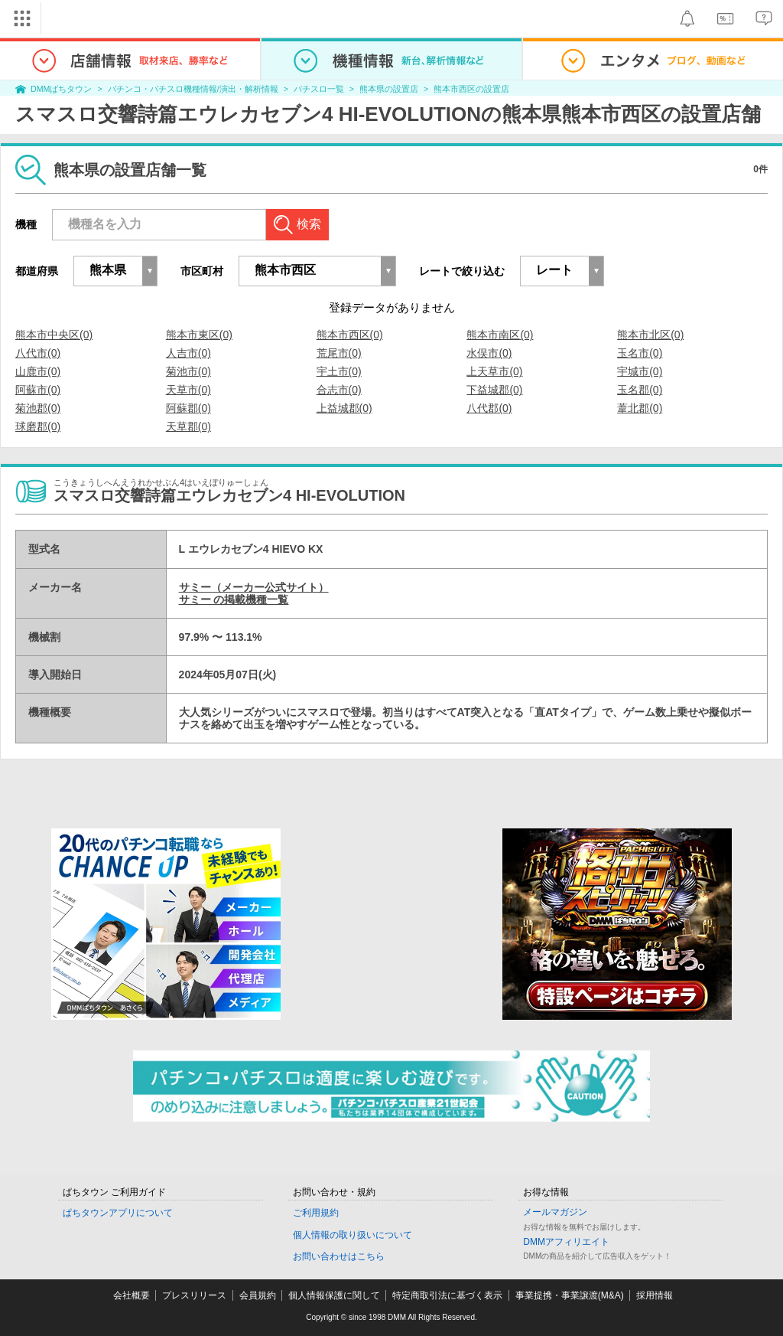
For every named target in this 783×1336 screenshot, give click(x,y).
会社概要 (131, 1295)
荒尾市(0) (339, 353)
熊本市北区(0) (650, 334)
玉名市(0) (639, 353)
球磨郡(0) (37, 426)
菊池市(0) (188, 371)
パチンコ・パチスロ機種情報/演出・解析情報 (193, 88)
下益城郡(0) (494, 389)
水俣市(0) (489, 353)
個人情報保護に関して (334, 1295)
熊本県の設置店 (388, 88)
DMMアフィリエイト (566, 1241)
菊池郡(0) (37, 408)
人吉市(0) (188, 353)
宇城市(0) (639, 371)
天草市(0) (188, 389)
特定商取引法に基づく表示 (447, 1295)
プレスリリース (194, 1295)
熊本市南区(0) (499, 334)
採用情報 (654, 1295)
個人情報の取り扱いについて (352, 1235)
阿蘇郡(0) (188, 408)
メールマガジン (555, 1212)
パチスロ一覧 (319, 88)
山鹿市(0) (37, 371)
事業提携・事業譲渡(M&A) (569, 1295)
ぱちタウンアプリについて (118, 1212)
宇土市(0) (339, 371)
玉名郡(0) (639, 389)
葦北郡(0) (639, 408)
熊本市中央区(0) (54, 334)
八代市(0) (37, 353)
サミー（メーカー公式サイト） (254, 587)
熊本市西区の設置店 (471, 88)
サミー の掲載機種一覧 (234, 599)
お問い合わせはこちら (339, 1256)
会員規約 (257, 1295)
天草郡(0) (188, 426)
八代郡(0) (489, 408)
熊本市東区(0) (199, 334)
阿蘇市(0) (37, 389)
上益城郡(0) (344, 408)
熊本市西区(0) (350, 334)
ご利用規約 (316, 1212)
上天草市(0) (494, 371)
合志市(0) (339, 389)
